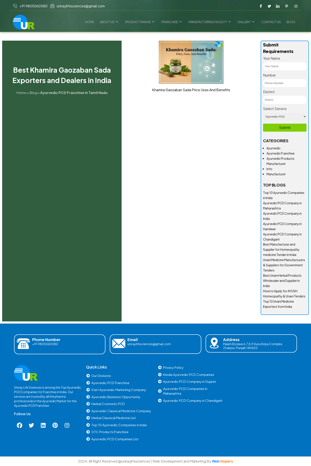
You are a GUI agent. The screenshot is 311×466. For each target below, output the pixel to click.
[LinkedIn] (277, 6)
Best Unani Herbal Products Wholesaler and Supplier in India (282, 280)
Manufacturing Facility (211, 22)
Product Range (142, 22)
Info (269, 169)
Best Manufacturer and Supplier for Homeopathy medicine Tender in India (281, 249)
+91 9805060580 (45, 344)
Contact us (272, 22)
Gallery (247, 22)
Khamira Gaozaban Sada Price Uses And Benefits (191, 90)
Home (93, 22)
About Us (112, 22)
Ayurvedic (274, 148)
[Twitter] (269, 6)
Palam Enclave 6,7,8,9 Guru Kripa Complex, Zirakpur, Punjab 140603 (253, 346)
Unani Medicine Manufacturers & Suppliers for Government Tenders (284, 265)
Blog (291, 22)
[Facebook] (261, 6)
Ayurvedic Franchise (281, 153)
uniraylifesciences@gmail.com (149, 344)
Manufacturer (276, 174)
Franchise (173, 22)
